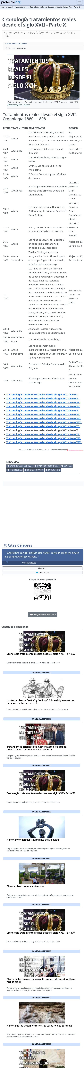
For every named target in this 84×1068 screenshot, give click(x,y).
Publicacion (54, 470)
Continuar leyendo (41, 672)
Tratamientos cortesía (47, 466)
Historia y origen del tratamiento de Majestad (33, 839)
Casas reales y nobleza (21, 466)
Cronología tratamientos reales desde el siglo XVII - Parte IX (41, 653)
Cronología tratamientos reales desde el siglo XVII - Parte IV (41, 932)
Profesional (16, 470)
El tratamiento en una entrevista (25, 886)
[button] (43, 77)
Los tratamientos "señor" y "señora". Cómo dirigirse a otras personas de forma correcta (40, 702)
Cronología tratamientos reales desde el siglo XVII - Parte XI (41, 793)
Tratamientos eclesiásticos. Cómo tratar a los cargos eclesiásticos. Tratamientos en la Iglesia (36, 748)
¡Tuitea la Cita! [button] (42, 573)
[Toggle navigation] (79, 2)
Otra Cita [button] (42, 568)
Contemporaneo (35, 470)
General (68, 466)
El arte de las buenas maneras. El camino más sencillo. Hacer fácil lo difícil (41, 980)
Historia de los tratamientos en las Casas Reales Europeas (39, 1025)
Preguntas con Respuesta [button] (42, 614)
